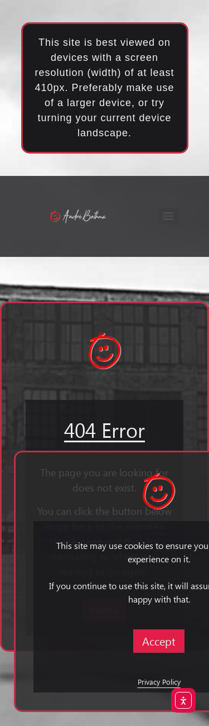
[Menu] (168, 216)
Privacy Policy (159, 681)
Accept (159, 640)
